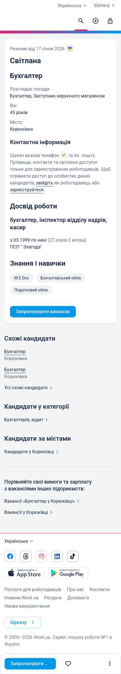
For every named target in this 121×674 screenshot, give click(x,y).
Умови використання (27, 606)
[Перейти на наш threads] (25, 556)
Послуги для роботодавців (32, 589)
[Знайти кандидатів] (81, 21)
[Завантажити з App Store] (24, 572)
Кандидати (32, 451)
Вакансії (29, 512)
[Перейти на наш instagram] (41, 556)
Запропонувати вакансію (33, 663)
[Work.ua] (10, 22)
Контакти (100, 589)
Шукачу (105, 5)
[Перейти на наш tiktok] (72, 556)
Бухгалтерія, (27, 419)
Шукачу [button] (23, 622)
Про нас (75, 589)
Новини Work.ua (21, 598)
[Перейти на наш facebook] (10, 556)
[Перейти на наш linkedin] (57, 556)
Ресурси (53, 598)
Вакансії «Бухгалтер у (43, 501)
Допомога (78, 598)
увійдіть (44, 183)
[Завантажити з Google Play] (68, 572)
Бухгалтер (15, 351)
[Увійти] (110, 21)
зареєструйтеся (26, 189)
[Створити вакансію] (95, 21)
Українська (19, 541)
